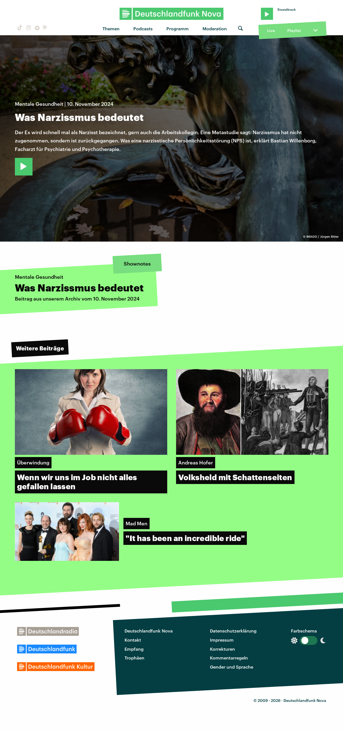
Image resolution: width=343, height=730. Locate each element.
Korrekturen (222, 648)
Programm (177, 28)
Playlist (294, 30)
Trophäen (134, 657)
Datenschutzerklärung (233, 630)
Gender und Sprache (231, 666)
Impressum (222, 639)
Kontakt (133, 639)
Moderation (214, 28)
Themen (111, 28)
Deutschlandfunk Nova (149, 630)
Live (271, 30)
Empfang (134, 648)
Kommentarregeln (229, 657)
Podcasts (143, 28)
